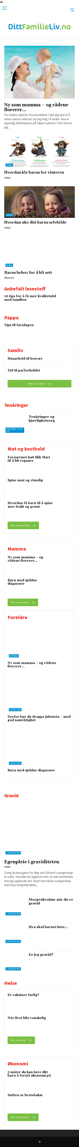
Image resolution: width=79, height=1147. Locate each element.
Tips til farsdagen (19, 325)
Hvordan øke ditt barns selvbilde (35, 222)
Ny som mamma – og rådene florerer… (36, 107)
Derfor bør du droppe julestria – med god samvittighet (39, 718)
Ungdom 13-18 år (14, 430)
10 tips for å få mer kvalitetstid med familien (30, 298)
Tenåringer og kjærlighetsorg (42, 419)
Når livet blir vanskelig (27, 1018)
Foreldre (15, 709)
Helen (7, 177)
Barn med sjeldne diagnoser (22, 582)
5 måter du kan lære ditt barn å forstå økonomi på (29, 1074)
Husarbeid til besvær (25, 359)
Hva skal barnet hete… (48, 927)
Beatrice (9, 277)
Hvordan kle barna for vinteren (34, 172)
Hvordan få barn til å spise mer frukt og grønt (30, 505)
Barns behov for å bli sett (28, 272)
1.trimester (13, 852)
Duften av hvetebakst (25, 1095)
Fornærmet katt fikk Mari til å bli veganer (29, 459)
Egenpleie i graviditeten (31, 862)
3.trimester (13, 941)
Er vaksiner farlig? (23, 995)
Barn (9, 165)
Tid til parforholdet (24, 370)
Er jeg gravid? (41, 955)
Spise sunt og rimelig (25, 480)
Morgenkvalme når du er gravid (51, 901)
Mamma (14, 655)
